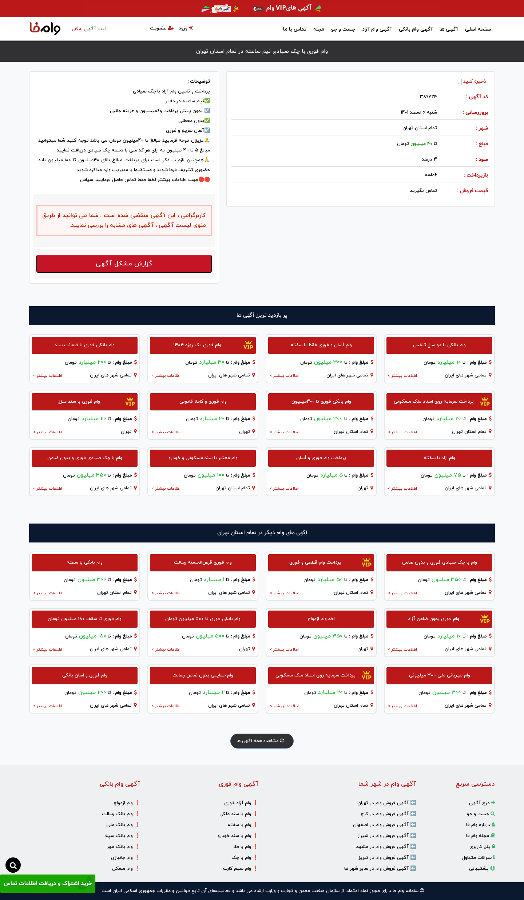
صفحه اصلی (478, 29)
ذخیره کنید (471, 81)
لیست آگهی (174, 225)
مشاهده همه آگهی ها (262, 741)
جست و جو (343, 29)
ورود (186, 28)
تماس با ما (294, 29)
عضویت (162, 28)
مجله (318, 29)
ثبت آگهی (89, 28)
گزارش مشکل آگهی (124, 263)
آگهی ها (449, 29)
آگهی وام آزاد (377, 29)
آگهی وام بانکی (416, 29)
